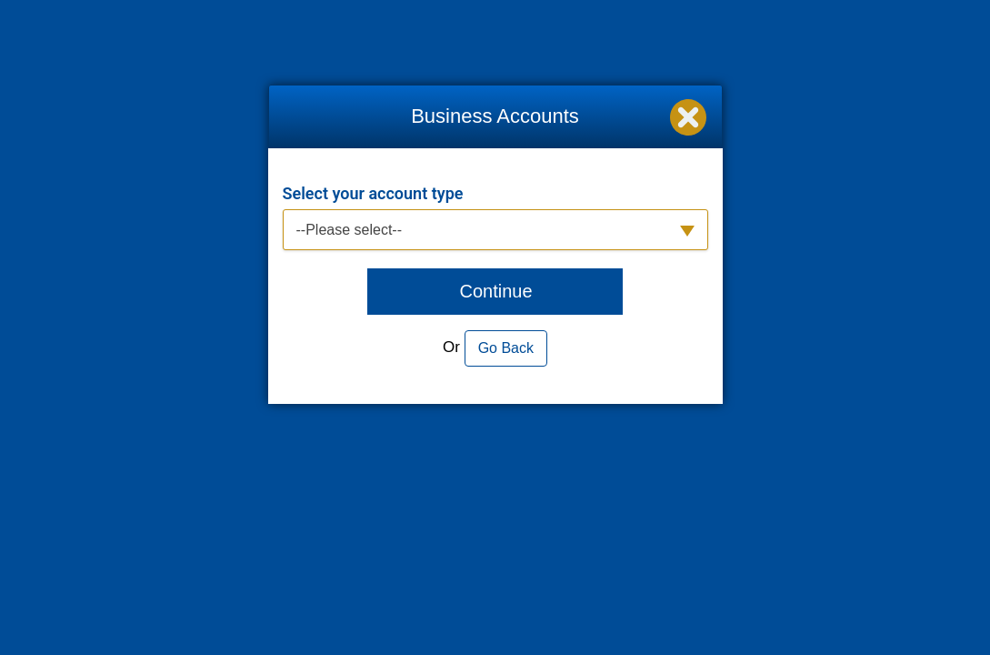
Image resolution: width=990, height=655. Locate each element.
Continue (495, 291)
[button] (495, 229)
